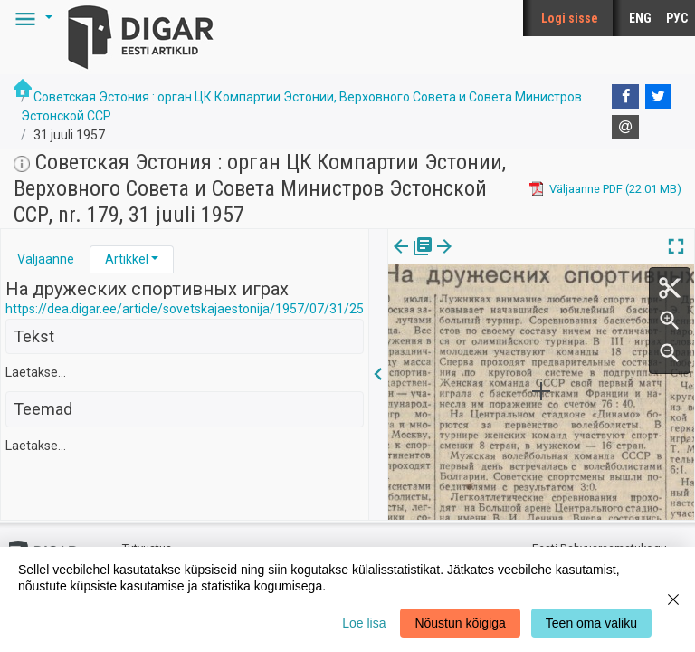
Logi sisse (569, 18)
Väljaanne (45, 259)
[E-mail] (625, 127)
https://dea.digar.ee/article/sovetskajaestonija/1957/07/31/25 (184, 309)
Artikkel (126, 259)
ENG (640, 18)
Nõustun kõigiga (459, 623)
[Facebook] (625, 97)
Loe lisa (364, 623)
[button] (31, 18)
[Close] (673, 599)
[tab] (46, 259)
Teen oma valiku (591, 623)
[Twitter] (658, 97)
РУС (677, 18)
